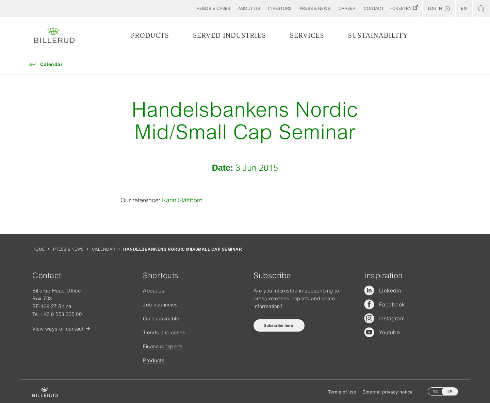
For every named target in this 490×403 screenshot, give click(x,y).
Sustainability (378, 35)
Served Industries (229, 35)
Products (150, 35)
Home (38, 249)
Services (307, 35)
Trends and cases (164, 332)
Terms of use (342, 391)
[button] (249, 8)
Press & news (68, 249)
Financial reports (163, 346)
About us (153, 290)
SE (435, 391)
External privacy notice (388, 391)
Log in (435, 8)
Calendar (103, 249)
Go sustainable (161, 318)
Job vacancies (160, 304)
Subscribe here (279, 325)
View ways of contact (57, 329)
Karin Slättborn (182, 200)
